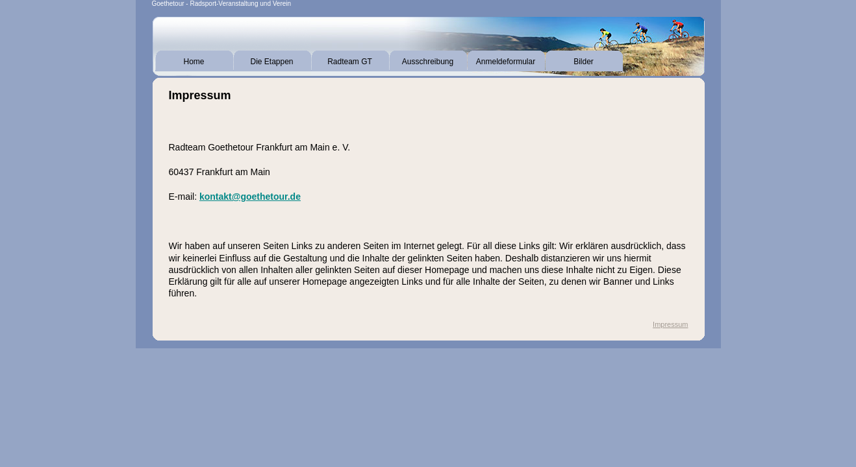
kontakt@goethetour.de (250, 196)
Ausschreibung (427, 61)
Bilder (583, 61)
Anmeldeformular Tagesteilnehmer (505, 64)
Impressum (670, 324)
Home (193, 61)
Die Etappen (271, 61)
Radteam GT (349, 61)
